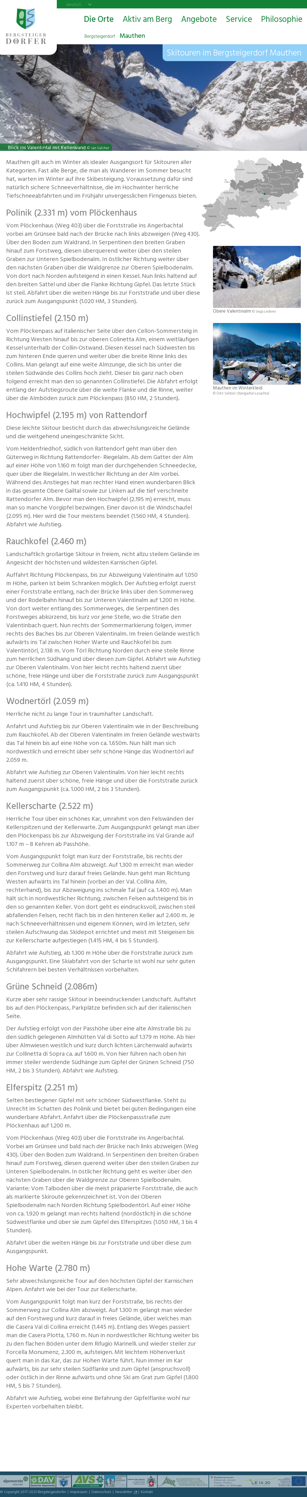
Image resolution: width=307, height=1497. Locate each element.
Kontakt (147, 1492)
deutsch (73, 4)
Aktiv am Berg (147, 20)
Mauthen (114, 37)
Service (239, 20)
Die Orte (99, 20)
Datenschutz (102, 1492)
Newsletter (124, 1492)
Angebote (199, 20)
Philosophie (282, 20)
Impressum (79, 1492)
